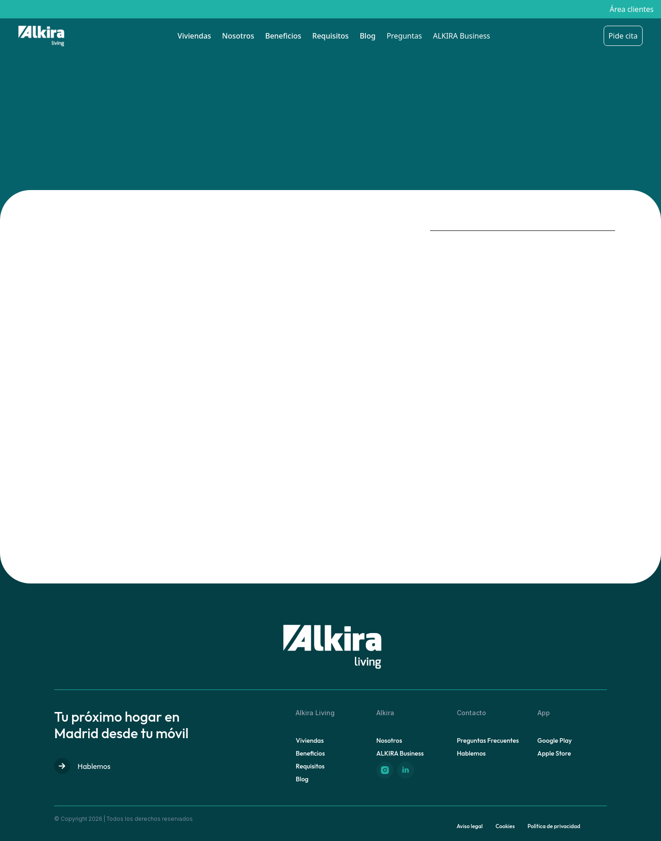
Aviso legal (470, 826)
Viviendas (194, 36)
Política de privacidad (553, 826)
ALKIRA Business (461, 36)
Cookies (505, 826)
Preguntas (404, 36)
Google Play (555, 740)
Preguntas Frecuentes (488, 740)
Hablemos (82, 766)
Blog (367, 36)
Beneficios (283, 36)
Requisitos (330, 36)
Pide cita (623, 36)
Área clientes (632, 9)
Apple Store (554, 753)
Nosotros (238, 36)
